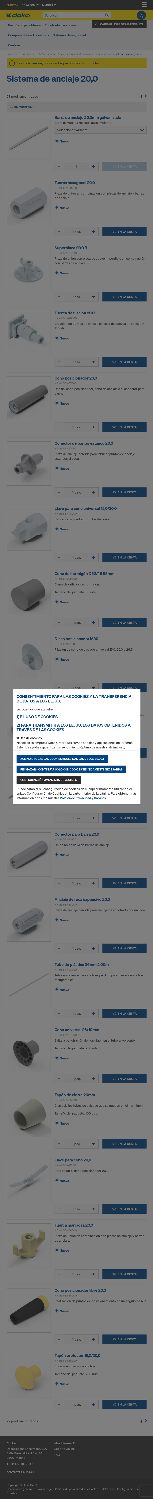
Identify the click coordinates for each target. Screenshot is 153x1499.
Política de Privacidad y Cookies (83, 798)
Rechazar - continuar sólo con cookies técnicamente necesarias (71, 769)
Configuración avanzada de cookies (48, 780)
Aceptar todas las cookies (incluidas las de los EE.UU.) (62, 759)
